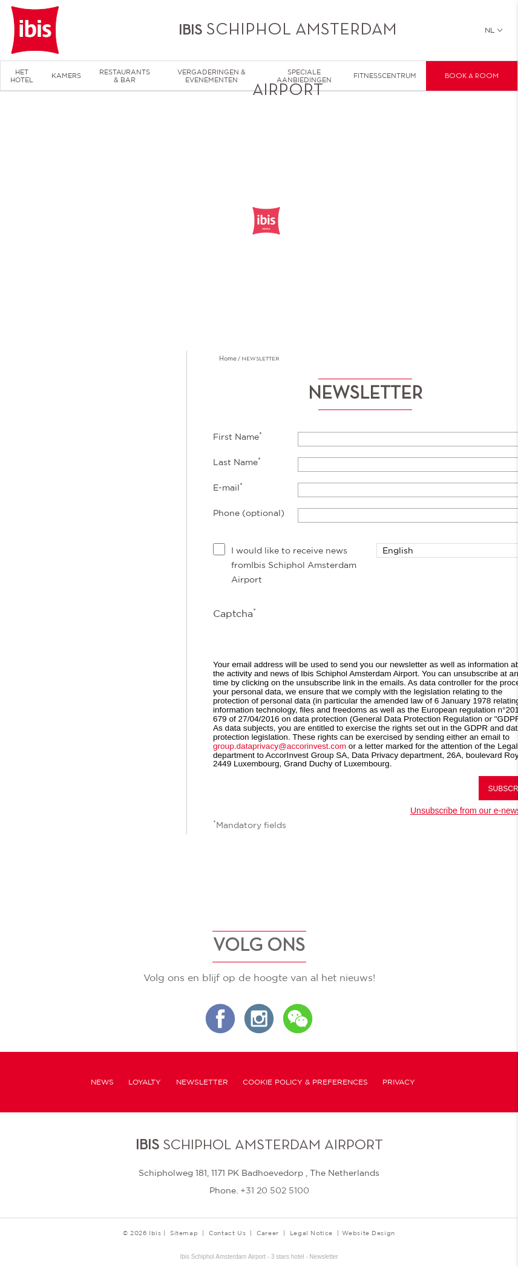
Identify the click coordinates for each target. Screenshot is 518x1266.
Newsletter (202, 1082)
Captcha (234, 613)
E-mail (228, 486)
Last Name (237, 461)
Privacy (398, 1082)
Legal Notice (311, 1232)
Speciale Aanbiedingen (304, 75)
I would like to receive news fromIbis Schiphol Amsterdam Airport (293, 565)
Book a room (472, 76)
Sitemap (184, 1232)
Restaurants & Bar (124, 75)
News (102, 1082)
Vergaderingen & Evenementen (211, 75)
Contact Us (227, 1232)
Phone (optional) (248, 513)
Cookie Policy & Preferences (305, 1082)
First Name (237, 436)
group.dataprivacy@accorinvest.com (279, 746)
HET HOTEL (21, 75)
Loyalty (144, 1082)
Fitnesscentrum (384, 75)
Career (268, 1232)
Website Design (368, 1232)
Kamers (66, 75)
